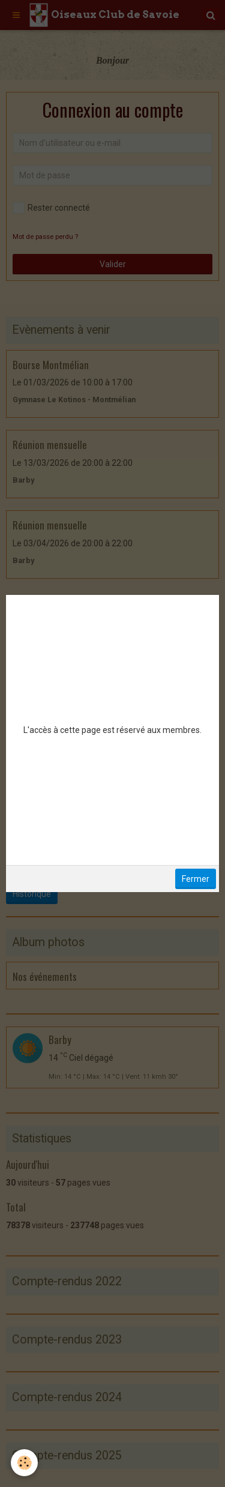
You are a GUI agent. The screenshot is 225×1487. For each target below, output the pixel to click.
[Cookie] (24, 1462)
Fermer (195, 879)
